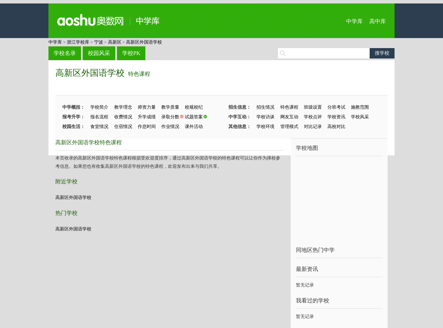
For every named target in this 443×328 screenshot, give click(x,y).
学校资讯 (336, 116)
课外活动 (194, 126)
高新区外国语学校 (144, 42)
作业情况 (170, 126)
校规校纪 (194, 107)
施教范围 (360, 107)
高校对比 (336, 126)
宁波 (98, 42)
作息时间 (147, 126)
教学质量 (170, 107)
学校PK (131, 53)
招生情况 (265, 107)
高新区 (114, 42)
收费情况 (123, 116)
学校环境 (265, 126)
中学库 (354, 21)
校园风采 (99, 53)
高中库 (377, 21)
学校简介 (99, 107)
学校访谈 (265, 116)
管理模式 (289, 126)
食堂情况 (99, 126)
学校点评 (313, 116)
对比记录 (313, 126)
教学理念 (123, 107)
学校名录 (65, 53)
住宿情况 (123, 126)
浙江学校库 (78, 42)
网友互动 (289, 116)
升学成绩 (147, 116)
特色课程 (139, 74)
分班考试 (336, 107)
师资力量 (147, 107)
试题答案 (194, 116)
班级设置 (313, 107)
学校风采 (360, 116)
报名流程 (99, 116)
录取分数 (170, 116)
